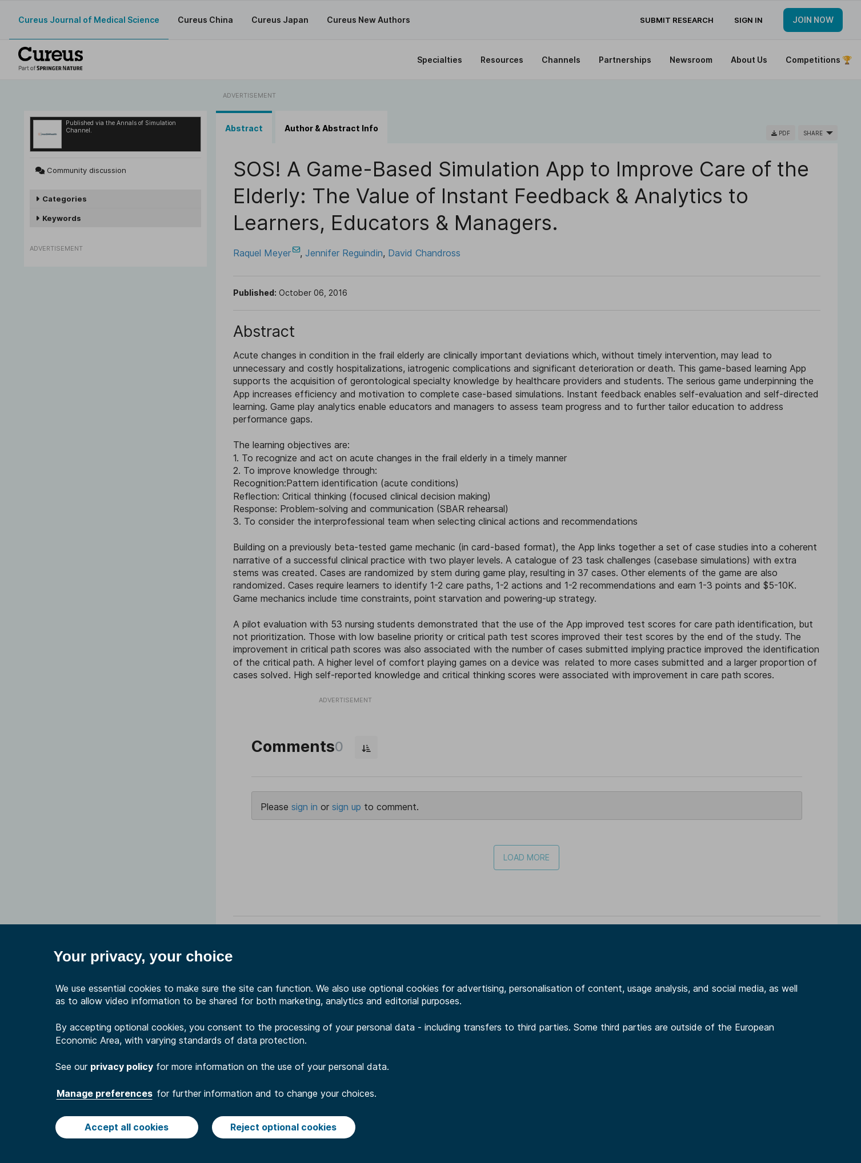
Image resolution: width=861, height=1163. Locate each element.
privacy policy (121, 1066)
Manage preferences (105, 1093)
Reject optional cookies (283, 1127)
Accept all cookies (127, 1127)
